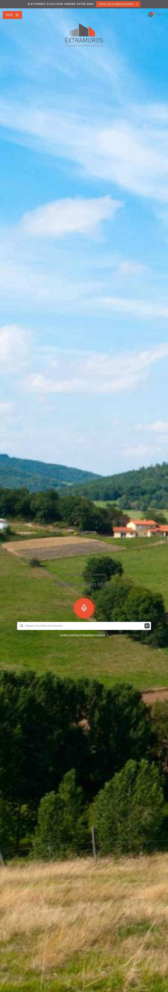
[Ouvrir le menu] (12, 15)
